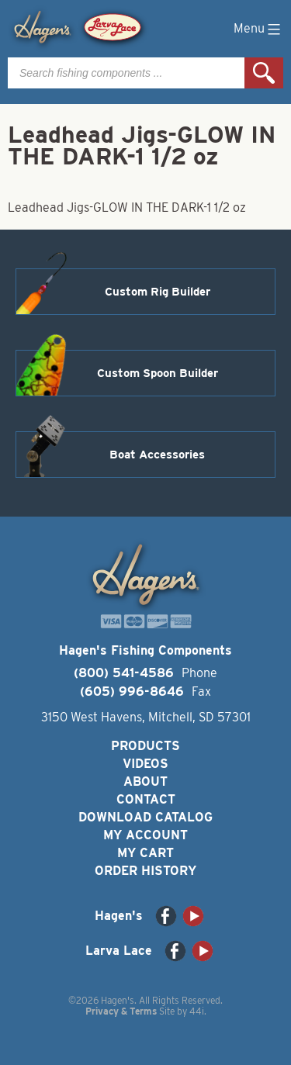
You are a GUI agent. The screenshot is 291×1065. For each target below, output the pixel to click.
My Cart (145, 852)
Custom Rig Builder (157, 292)
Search (263, 72)
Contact (145, 799)
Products (145, 745)
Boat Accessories (157, 455)
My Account (145, 835)
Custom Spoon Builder (157, 373)
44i (196, 1011)
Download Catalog (145, 817)
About (145, 781)
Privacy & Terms (121, 1011)
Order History (145, 870)
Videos (145, 763)
